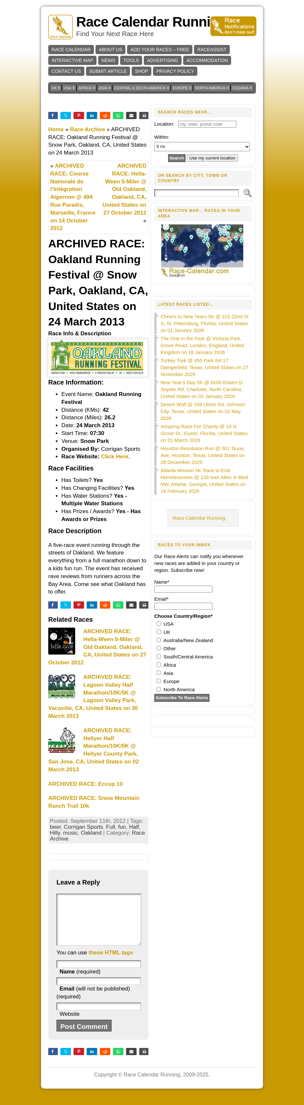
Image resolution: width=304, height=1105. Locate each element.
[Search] (196, 193)
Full (110, 827)
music (70, 833)
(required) (79, 981)
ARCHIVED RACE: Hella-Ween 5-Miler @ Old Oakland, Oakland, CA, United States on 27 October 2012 (124, 189)
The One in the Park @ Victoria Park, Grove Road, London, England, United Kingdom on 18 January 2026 (202, 345)
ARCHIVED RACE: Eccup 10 (85, 784)
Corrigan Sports (83, 827)
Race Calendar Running (151, 22)
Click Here (114, 456)
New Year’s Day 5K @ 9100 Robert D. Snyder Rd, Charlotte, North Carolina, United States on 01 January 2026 (202, 389)
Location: (164, 124)
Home (56, 129)
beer (55, 827)
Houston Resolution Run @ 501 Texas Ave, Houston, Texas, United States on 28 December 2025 (203, 455)
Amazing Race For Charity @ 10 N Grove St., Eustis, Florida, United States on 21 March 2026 (204, 433)
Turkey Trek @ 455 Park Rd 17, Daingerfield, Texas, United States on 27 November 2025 (204, 367)
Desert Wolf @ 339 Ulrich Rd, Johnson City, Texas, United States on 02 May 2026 (203, 411)
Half (134, 827)
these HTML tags (111, 962)
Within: (161, 137)
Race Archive (87, 129)
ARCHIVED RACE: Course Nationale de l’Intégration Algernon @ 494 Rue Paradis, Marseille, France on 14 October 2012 (73, 197)
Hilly (55, 833)
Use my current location (212, 158)
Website (69, 1024)
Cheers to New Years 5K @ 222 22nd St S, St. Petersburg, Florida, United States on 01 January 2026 (205, 323)
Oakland (91, 833)
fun (122, 827)
